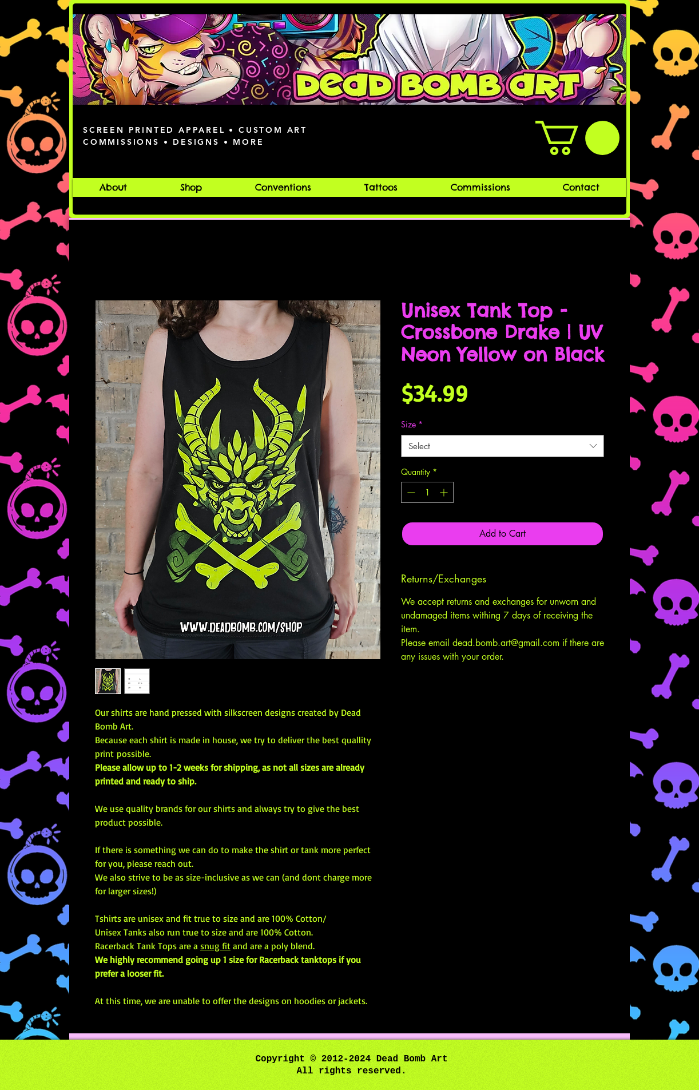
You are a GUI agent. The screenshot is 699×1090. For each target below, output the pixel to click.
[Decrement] (410, 492)
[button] (577, 138)
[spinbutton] (427, 492)
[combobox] (502, 446)
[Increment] (445, 492)
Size (412, 424)
